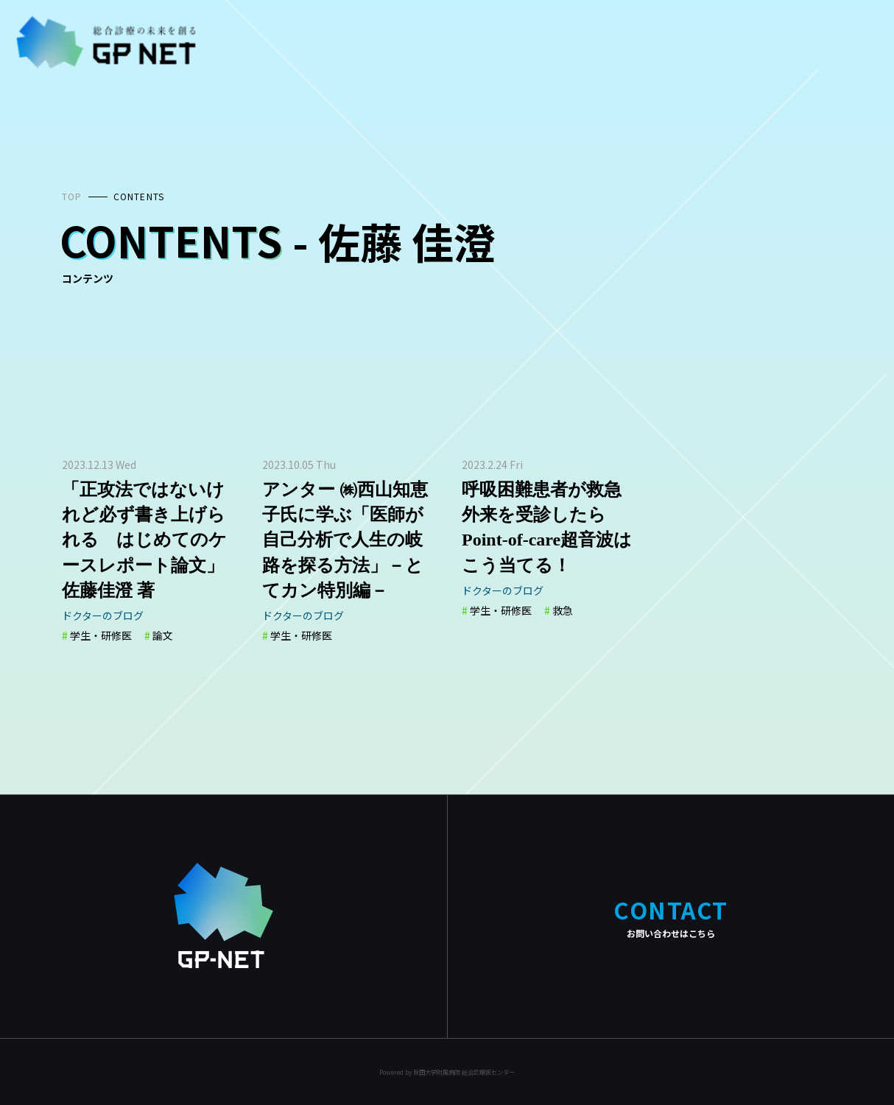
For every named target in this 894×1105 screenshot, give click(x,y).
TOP (72, 196)
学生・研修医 (101, 635)
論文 (162, 635)
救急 (562, 610)
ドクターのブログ (103, 615)
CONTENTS (139, 196)
